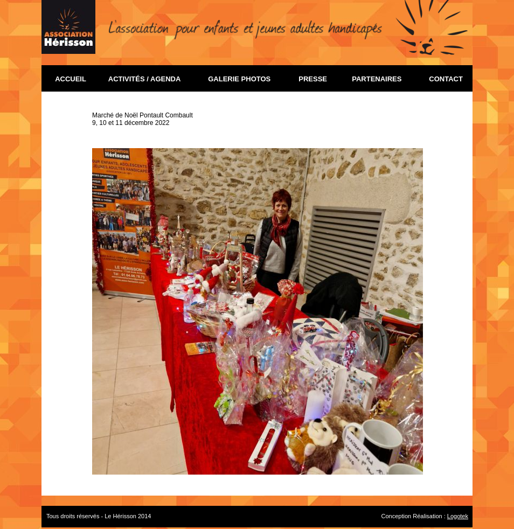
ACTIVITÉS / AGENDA (148, 79)
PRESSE (311, 79)
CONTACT (444, 79)
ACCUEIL (76, 79)
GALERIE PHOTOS (244, 79)
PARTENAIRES (380, 79)
